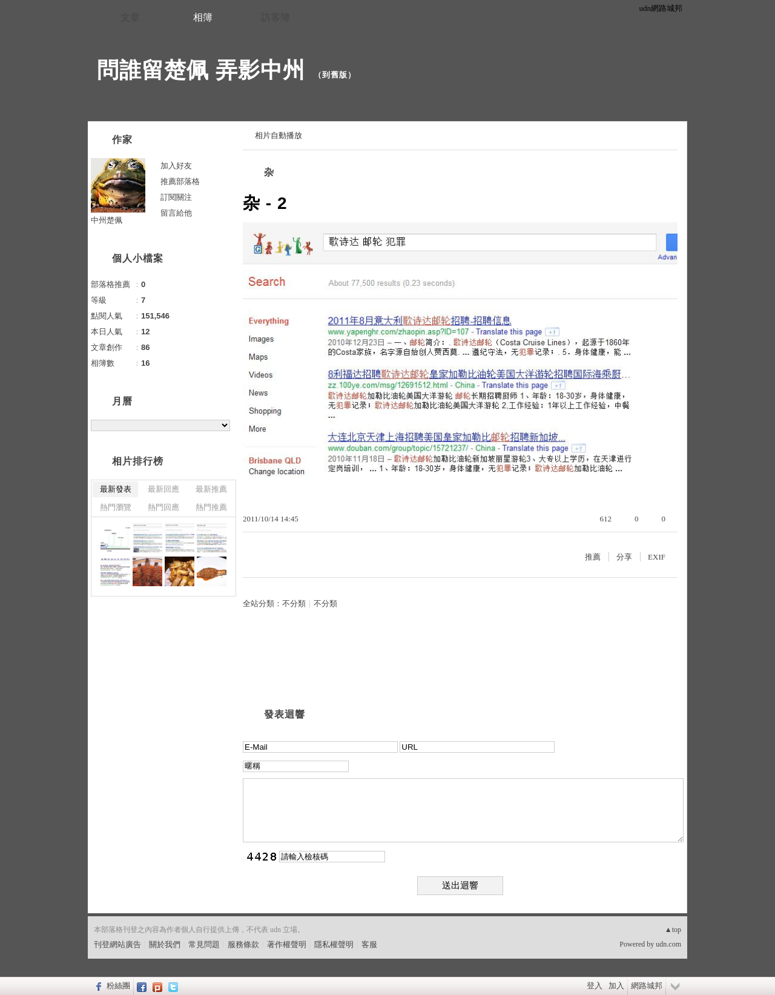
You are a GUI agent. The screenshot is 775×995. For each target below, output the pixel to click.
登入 (594, 985)
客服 (369, 944)
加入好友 (176, 165)
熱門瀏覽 (115, 507)
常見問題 (204, 944)
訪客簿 (275, 17)
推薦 (593, 556)
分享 (624, 556)
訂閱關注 (176, 197)
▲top (673, 929)
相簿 (203, 17)
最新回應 (163, 489)
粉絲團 (118, 985)
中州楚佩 (106, 220)
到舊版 (335, 74)
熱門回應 (163, 507)
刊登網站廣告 (117, 944)
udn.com (668, 944)
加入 (616, 985)
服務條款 (243, 944)
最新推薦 (211, 489)
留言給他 (176, 212)
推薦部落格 (180, 181)
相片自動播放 (278, 135)
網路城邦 (646, 985)
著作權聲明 (286, 944)
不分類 (294, 603)
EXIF (656, 556)
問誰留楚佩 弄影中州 (201, 70)
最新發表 (115, 489)
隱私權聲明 (334, 944)
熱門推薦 (211, 507)
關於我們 (164, 944)
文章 (130, 17)
